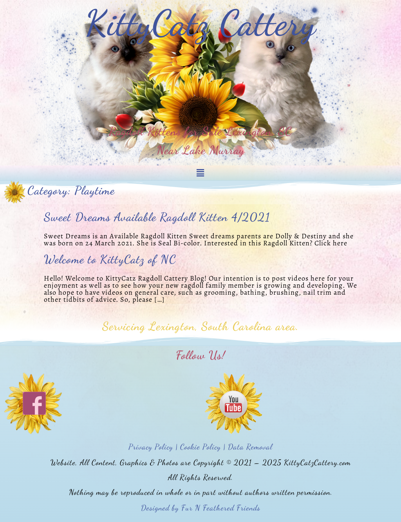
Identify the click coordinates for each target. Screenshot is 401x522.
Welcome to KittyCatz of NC (110, 259)
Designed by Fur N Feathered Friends (200, 508)
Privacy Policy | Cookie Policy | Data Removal (200, 447)
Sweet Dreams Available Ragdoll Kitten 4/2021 (157, 217)
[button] (200, 173)
